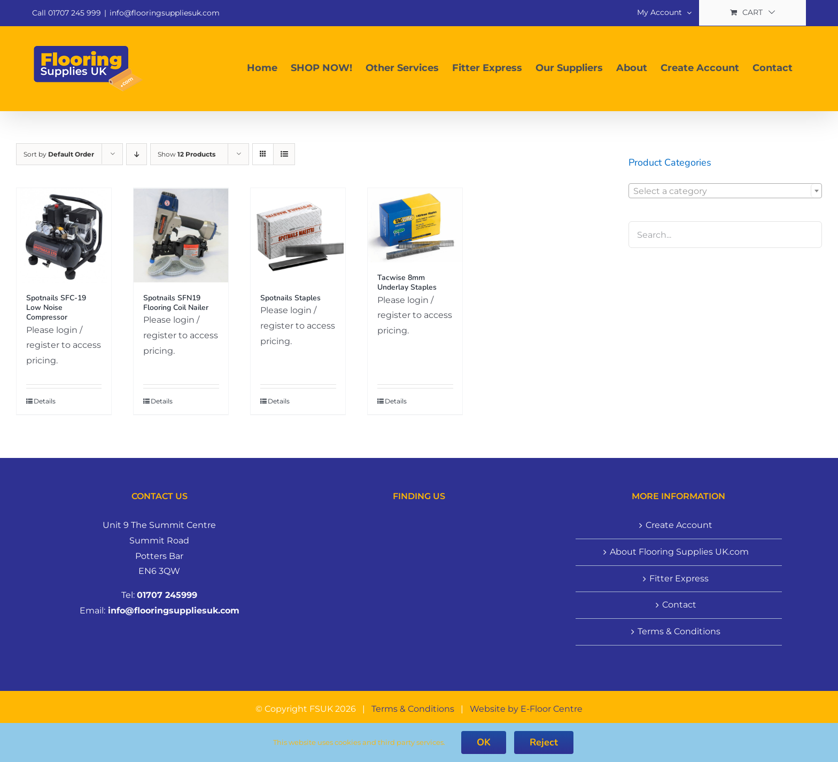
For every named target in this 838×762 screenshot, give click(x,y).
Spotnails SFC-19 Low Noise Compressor (56, 307)
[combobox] (725, 190)
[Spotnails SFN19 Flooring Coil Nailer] (181, 235)
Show (186, 154)
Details (45, 401)
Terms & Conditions (679, 631)
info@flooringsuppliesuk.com (165, 13)
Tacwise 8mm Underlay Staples (407, 282)
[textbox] (725, 191)
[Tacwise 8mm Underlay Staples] (415, 225)
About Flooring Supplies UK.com (679, 552)
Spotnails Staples (290, 298)
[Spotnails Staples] (298, 235)
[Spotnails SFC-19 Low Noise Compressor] (64, 235)
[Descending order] (136, 154)
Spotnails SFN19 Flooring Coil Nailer (175, 303)
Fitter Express (679, 578)
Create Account (679, 525)
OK (484, 742)
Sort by (59, 154)
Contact (679, 605)
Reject (544, 742)
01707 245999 (167, 595)
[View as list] (284, 154)
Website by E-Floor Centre (526, 709)
